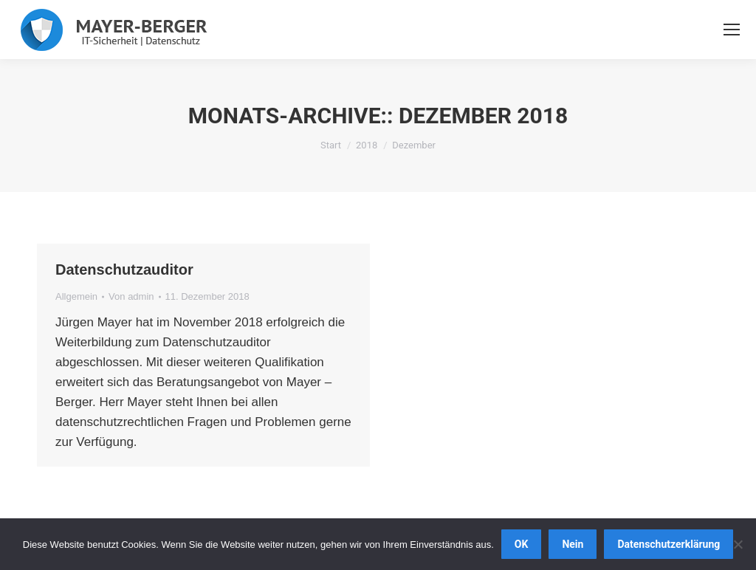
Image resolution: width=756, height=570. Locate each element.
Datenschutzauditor (124, 269)
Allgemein (76, 296)
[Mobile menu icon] (731, 29)
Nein (572, 544)
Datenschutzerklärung (668, 544)
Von (131, 296)
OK (522, 544)
